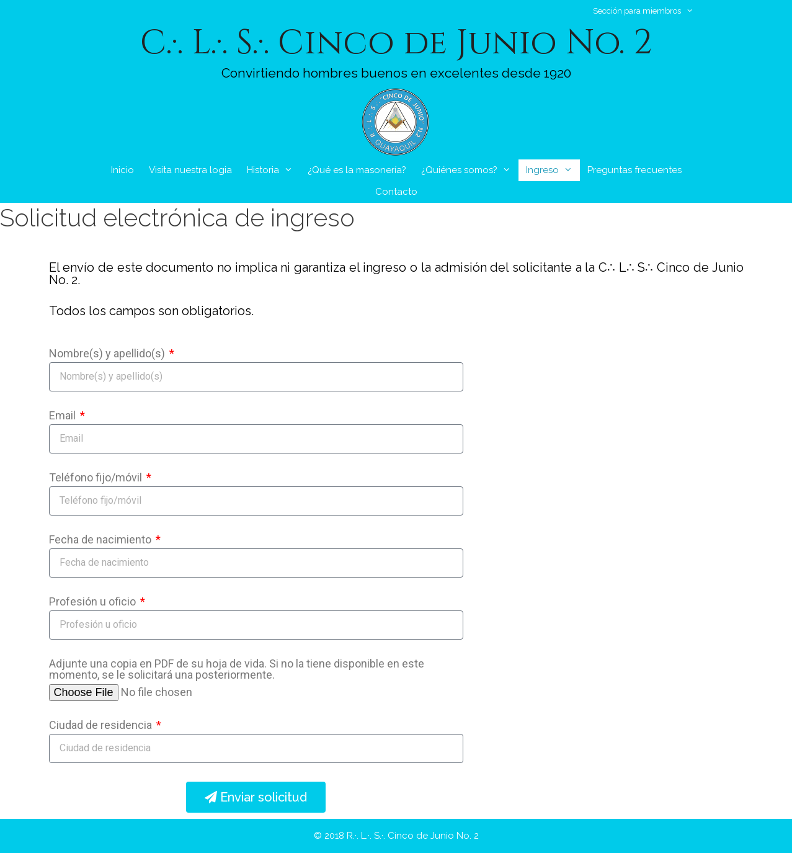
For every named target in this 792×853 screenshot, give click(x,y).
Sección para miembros (649, 11)
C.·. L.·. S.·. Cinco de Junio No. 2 (396, 43)
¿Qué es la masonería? (357, 170)
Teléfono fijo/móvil (97, 478)
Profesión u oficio (93, 602)
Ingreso (553, 170)
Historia (273, 170)
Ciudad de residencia (101, 725)
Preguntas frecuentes (634, 170)
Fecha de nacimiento (101, 540)
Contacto (396, 191)
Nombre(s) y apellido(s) (108, 354)
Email (63, 416)
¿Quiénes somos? (469, 170)
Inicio (122, 170)
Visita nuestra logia (190, 170)
